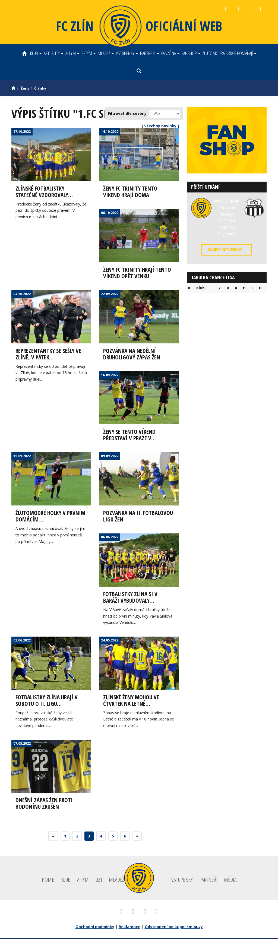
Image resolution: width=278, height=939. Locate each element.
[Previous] (53, 837)
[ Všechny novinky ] (160, 125)
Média (230, 880)
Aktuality (53, 53)
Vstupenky (127, 53)
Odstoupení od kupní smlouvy (174, 927)
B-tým (88, 53)
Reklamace (129, 927)
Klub (36, 53)
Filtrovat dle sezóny (127, 113)
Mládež (106, 53)
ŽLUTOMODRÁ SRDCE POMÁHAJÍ (229, 53)
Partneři (149, 53)
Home (48, 880)
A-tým (72, 53)
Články (40, 88)
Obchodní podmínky (94, 927)
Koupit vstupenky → (227, 249)
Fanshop (191, 53)
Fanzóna (170, 53)
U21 (98, 880)
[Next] (137, 837)
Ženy (25, 88)
